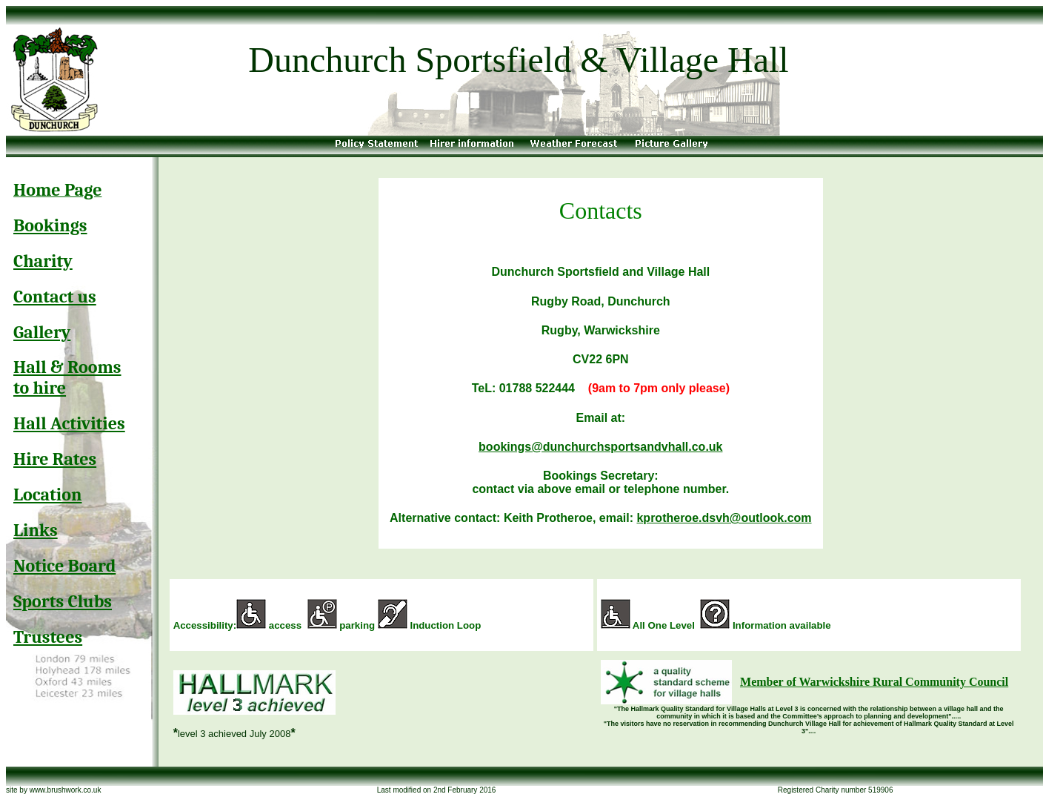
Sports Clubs (62, 601)
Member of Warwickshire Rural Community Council (874, 681)
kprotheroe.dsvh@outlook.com (723, 518)
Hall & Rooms (67, 367)
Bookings (50, 225)
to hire (39, 387)
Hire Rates (54, 459)
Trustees (47, 637)
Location (47, 494)
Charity (43, 261)
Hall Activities (69, 423)
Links (35, 530)
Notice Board (64, 565)
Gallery (41, 332)
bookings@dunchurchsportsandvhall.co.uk (600, 446)
